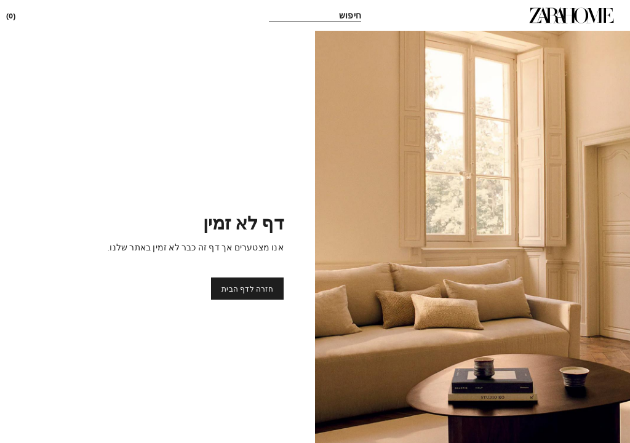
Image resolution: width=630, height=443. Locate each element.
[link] (571, 15)
